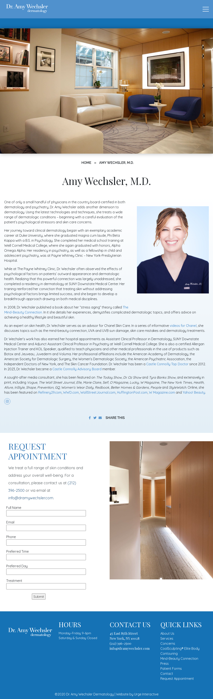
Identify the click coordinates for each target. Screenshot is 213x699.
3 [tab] (173, 579)
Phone (46, 540)
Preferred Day (46, 569)
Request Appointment (177, 678)
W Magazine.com (162, 392)
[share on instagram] (7, 401)
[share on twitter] (95, 417)
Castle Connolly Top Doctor (167, 364)
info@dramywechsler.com (30, 497)
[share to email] (100, 417)
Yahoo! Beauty (194, 392)
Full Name (46, 510)
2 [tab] (167, 579)
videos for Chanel (183, 326)
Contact (166, 673)
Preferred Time (46, 554)
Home (86, 163)
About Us (167, 633)
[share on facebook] (89, 417)
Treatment (46, 583)
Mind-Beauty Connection (179, 658)
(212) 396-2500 (120, 643)
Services (166, 638)
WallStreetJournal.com (97, 392)
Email (46, 525)
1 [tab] (161, 579)
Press (164, 663)
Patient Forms (171, 668)
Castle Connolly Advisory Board (77, 369)
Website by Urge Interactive (137, 694)
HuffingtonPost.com (132, 392)
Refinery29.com (50, 392)
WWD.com (71, 392)
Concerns (167, 643)
